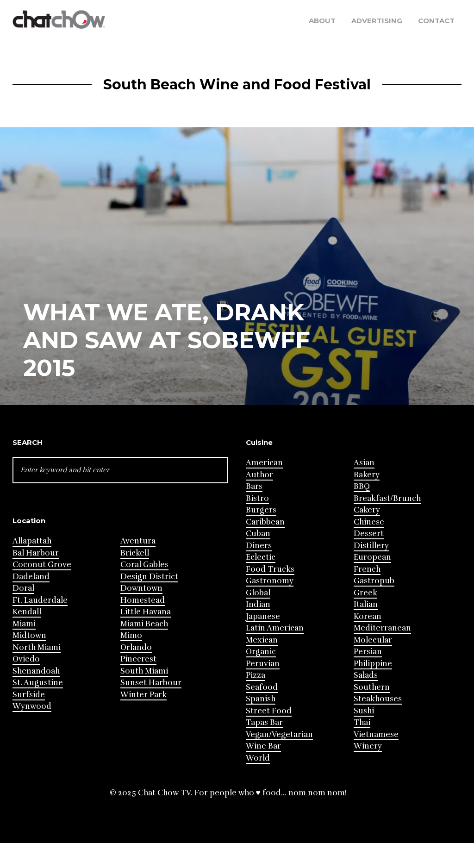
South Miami (144, 671)
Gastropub (374, 581)
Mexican (262, 640)
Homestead (142, 600)
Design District (149, 576)
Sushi (364, 711)
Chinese (369, 522)
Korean (367, 616)
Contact (436, 20)
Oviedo (26, 659)
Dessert (369, 533)
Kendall (26, 612)
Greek (365, 593)
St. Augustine (37, 682)
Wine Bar (263, 746)
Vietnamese (376, 734)
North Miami (36, 647)
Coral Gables (144, 564)
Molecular (373, 640)
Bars (254, 486)
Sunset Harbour (150, 682)
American (264, 463)
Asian (364, 463)
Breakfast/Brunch (387, 498)
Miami (24, 624)
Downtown (141, 588)
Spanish (260, 699)
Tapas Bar (264, 722)
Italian (366, 604)
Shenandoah (36, 671)
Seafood (262, 687)
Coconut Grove (41, 564)
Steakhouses (378, 699)
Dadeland (31, 576)
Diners (259, 545)
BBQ (362, 486)
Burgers (261, 510)
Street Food (269, 711)
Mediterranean (382, 628)
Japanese (263, 616)
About (322, 20)
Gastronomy (269, 581)
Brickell (134, 553)
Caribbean (265, 522)
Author (259, 475)
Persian (368, 651)
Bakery (367, 475)
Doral (23, 588)
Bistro (257, 498)
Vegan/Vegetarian (279, 734)
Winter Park (143, 694)
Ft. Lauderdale (40, 600)
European (372, 557)
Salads (366, 675)
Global (258, 593)
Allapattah (31, 541)
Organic (261, 651)
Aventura (138, 541)
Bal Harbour (35, 553)
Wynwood (31, 706)
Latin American (275, 628)
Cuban (258, 533)
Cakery (367, 510)
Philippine (373, 663)
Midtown (29, 635)
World (258, 758)
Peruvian (263, 663)
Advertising (376, 20)
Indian (258, 604)
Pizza (255, 675)
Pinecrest (138, 659)
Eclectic (260, 557)
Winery (368, 746)
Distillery (371, 545)
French (367, 569)
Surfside (28, 694)
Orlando (136, 647)
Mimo (131, 635)
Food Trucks (270, 569)
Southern (372, 687)
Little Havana (145, 612)
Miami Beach (144, 624)
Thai (362, 722)
